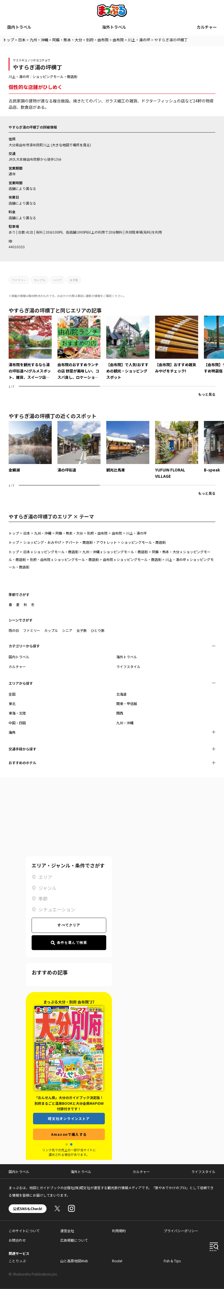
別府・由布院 (97, 39)
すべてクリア (68, 925)
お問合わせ (17, 1240)
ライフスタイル (128, 666)
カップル (39, 280)
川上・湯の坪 (139, 39)
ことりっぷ (17, 1260)
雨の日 (14, 630)
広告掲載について (74, 1240)
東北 (12, 703)
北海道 (121, 694)
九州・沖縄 (39, 39)
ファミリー (19, 280)
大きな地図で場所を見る (71, 144)
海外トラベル (114, 27)
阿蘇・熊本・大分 (67, 39)
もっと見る (206, 394)
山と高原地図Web (74, 1260)
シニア (57, 280)
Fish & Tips (172, 1260)
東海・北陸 (17, 712)
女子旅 (73, 280)
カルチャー (207, 27)
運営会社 (67, 1230)
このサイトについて (24, 1230)
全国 (12, 694)
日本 (22, 39)
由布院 (118, 39)
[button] (66, 1144)
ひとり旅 (98, 630)
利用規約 (119, 1230)
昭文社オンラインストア (69, 1118)
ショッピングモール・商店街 (54, 76)
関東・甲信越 (126, 703)
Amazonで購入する (69, 1134)
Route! (117, 1260)
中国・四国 (17, 722)
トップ (8, 39)
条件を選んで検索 (69, 943)
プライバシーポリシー (181, 1230)
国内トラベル (19, 27)
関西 (119, 712)
